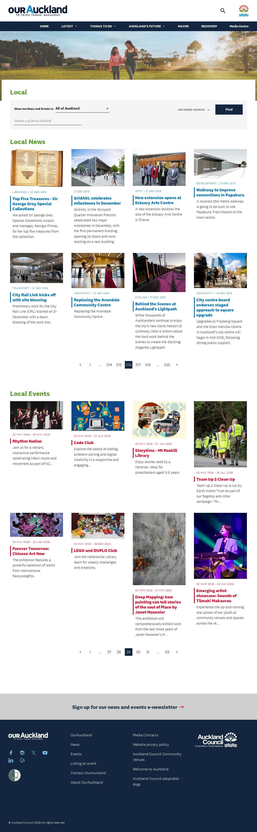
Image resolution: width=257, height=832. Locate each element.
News (75, 744)
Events (76, 754)
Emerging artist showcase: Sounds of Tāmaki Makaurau (216, 595)
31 (147, 652)
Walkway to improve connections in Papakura (220, 192)
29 (128, 652)
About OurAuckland (87, 782)
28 (119, 652)
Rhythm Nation (27, 441)
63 (167, 652)
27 (109, 652)
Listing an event (83, 763)
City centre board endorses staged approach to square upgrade (215, 307)
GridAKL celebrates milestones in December (97, 201)
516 (128, 364)
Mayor (183, 26)
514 (109, 364)
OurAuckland (81, 735)
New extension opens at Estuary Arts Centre (158, 200)
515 (119, 364)
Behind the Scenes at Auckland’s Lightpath (156, 306)
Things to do (103, 26)
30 (138, 652)
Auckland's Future (147, 26)
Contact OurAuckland (88, 773)
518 (148, 364)
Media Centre (239, 26)
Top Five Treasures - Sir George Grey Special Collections (35, 203)
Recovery (209, 26)
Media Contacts (145, 735)
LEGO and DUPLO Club (95, 550)
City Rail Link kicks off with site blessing (34, 297)
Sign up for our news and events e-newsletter (128, 709)
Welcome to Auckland (150, 769)
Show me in (33, 109)
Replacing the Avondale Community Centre (97, 302)
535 (167, 364)
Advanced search (194, 109)
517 (138, 364)
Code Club (84, 442)
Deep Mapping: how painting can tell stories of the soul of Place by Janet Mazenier (158, 604)
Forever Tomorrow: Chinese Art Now (30, 551)
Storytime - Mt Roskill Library (156, 453)
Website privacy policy (151, 744)
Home (44, 26)
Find (229, 109)
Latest (69, 26)
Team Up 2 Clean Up (215, 479)
